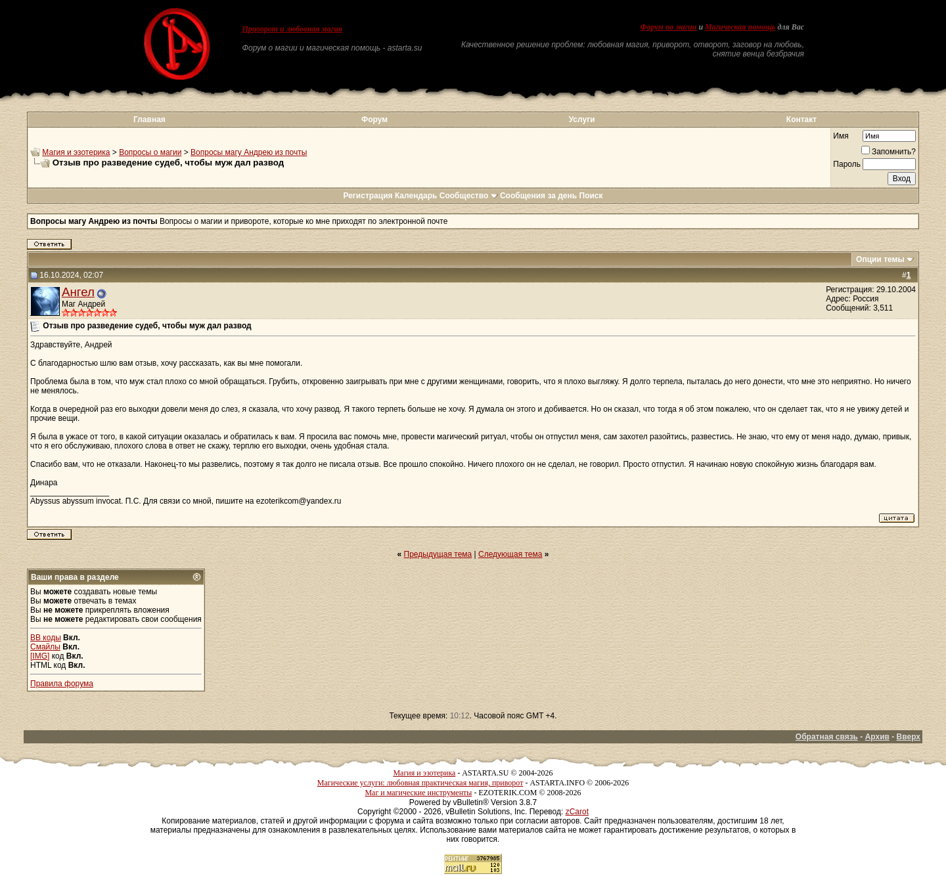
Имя (840, 136)
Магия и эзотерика (76, 152)
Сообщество (468, 195)
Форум (374, 119)
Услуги (582, 119)
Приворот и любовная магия (292, 28)
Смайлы (45, 646)
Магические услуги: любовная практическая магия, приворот (420, 782)
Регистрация (367, 195)
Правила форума (61, 683)
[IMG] (39, 656)
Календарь (416, 195)
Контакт (801, 119)
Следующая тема (510, 554)
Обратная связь (827, 736)
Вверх (908, 736)
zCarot (577, 811)
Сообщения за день (538, 195)
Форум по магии (668, 27)
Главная (149, 119)
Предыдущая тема (438, 554)
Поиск (591, 195)
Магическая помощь (740, 27)
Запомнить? (888, 151)
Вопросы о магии (150, 152)
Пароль (847, 164)
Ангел (78, 292)
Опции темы (880, 259)
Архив (877, 736)
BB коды (45, 637)
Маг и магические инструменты (418, 792)
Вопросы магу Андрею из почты (249, 152)
